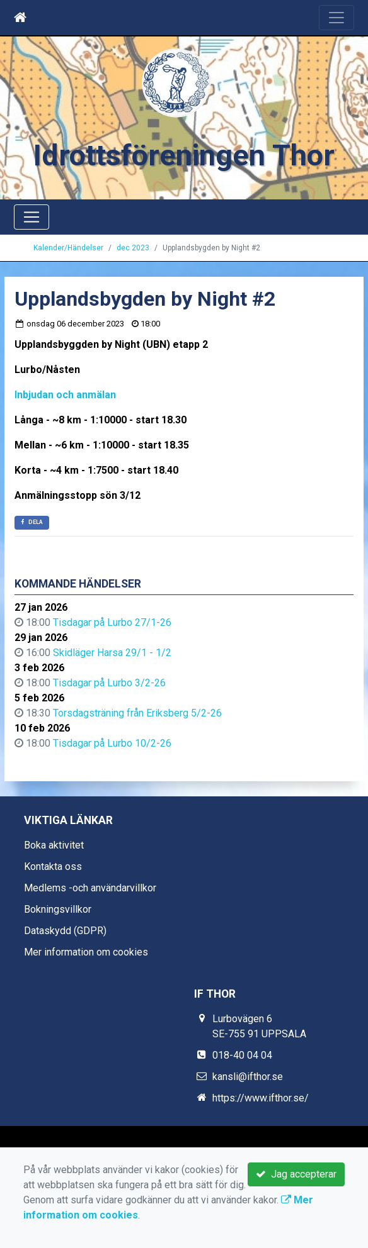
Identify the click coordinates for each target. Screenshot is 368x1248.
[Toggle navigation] (336, 17)
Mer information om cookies (86, 952)
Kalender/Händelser (68, 247)
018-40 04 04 (242, 1055)
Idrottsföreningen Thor (184, 155)
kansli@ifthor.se (247, 1077)
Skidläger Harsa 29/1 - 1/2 (112, 653)
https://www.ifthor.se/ (260, 1098)
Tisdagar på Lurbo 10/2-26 (112, 743)
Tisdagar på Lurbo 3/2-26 (109, 683)
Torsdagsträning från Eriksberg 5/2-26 (137, 713)
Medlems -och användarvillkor (90, 888)
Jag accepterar (296, 1174)
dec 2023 (133, 247)
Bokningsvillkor (57, 909)
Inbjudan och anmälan (65, 395)
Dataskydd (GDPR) (65, 931)
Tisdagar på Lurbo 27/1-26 (112, 622)
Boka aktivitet (54, 845)
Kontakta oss (53, 866)
